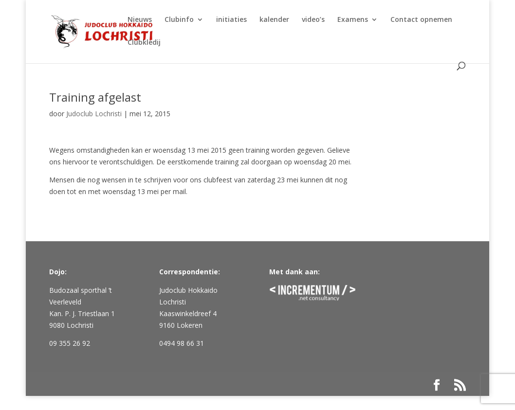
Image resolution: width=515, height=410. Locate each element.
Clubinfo (179, 20)
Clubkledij (144, 43)
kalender (274, 20)
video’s (313, 20)
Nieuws (140, 20)
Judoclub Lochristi (94, 113)
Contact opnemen (421, 20)
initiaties (231, 20)
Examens (352, 20)
